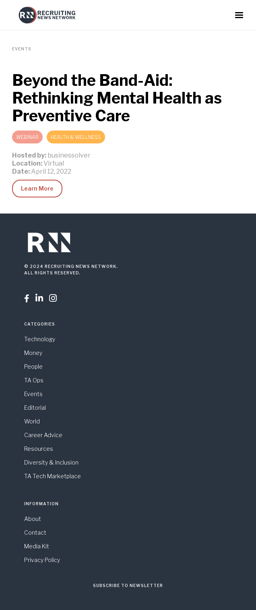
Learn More (37, 188)
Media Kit (36, 546)
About (32, 518)
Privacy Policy (42, 559)
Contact (35, 532)
